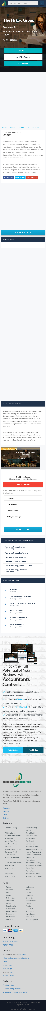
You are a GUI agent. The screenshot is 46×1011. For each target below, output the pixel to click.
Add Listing (33, 750)
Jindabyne (10, 901)
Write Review (23, 57)
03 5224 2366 (11, 40)
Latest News (7, 965)
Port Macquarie (32, 919)
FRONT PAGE (8, 945)
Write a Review (23, 233)
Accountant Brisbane (34, 865)
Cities (5, 815)
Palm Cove (30, 917)
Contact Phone (12, 510)
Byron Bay (30, 898)
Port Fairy (30, 911)
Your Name (10, 498)
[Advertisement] (23, 103)
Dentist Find (30, 844)
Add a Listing (8, 177)
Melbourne (30, 887)
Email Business (32, 177)
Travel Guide (30, 833)
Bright (8, 903)
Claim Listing (20, 177)
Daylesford (10, 909)
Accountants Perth (33, 873)
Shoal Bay (29, 909)
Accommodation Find (34, 876)
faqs (11, 972)
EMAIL (23, 50)
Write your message (14, 517)
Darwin (28, 892)
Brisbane (9, 890)
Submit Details (23, 529)
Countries (6, 808)
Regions (6, 811)
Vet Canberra (10, 833)
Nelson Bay (10, 898)
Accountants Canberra (13, 863)
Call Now (23, 63)
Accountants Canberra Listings (23, 1009)
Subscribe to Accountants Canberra (16, 958)
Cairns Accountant (12, 857)
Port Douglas (11, 906)
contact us (22, 954)
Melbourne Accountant (34, 849)
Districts (6, 818)
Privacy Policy (8, 976)
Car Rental (30, 841)
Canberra (29, 895)
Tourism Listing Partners (12, 989)
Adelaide (29, 890)
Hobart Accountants (33, 855)
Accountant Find (32, 846)
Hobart (9, 895)
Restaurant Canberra (13, 836)
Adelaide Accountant (13, 849)
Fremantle (10, 914)
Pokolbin (9, 919)
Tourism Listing (11, 828)
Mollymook (10, 917)
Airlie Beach (30, 914)
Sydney (9, 887)
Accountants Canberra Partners (15, 992)
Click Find (9, 838)
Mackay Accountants (34, 852)
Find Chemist (31, 838)
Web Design (7, 969)
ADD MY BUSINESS (10, 942)
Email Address (12, 504)
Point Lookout (11, 911)
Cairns (28, 903)
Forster (28, 906)
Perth (8, 892)
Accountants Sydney (33, 863)
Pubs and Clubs (31, 836)
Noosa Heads (31, 901)
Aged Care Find (11, 841)
